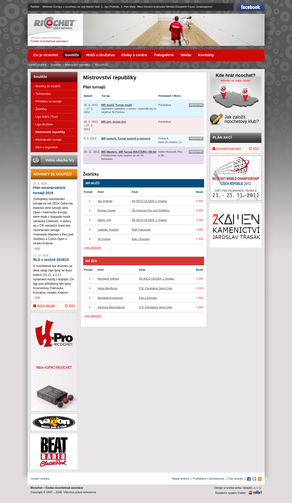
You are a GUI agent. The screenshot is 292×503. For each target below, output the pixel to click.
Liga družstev (44, 124)
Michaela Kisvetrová (110, 297)
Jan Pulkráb (105, 201)
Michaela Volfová (108, 278)
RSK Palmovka (141, 229)
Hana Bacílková (107, 288)
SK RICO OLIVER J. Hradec (149, 201)
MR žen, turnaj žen (113, 121)
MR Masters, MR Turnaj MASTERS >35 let (128, 151)
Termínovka (43, 94)
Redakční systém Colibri (230, 492)
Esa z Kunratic (141, 238)
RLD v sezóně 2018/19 (51, 260)
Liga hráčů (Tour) (47, 116)
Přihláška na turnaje (49, 101)
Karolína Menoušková (111, 307)
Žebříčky (41, 109)
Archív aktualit (46, 305)
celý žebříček (93, 247)
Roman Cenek (107, 210)
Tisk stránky (235, 478)
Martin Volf (104, 219)
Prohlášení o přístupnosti (208, 478)
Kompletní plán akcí (228, 148)
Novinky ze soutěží (48, 86)
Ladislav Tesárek (108, 229)
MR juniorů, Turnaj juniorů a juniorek (126, 138)
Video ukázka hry (59, 160)
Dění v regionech (47, 147)
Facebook (251, 7)
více (37, 248)
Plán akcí (222, 137)
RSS (72, 305)
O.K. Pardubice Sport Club (155, 288)
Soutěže (56, 64)
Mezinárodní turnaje (49, 139)
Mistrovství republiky (77, 64)
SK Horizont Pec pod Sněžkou (151, 210)
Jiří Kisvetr (104, 238)
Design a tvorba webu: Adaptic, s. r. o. (237, 487)
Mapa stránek (180, 478)
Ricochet (55, 23)
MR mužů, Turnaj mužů (116, 104)
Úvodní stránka (37, 64)
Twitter (35, 6)
